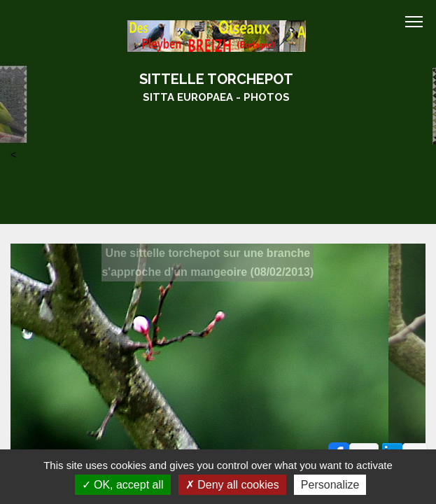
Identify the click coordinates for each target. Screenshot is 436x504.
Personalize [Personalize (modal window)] (330, 485)
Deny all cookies (232, 485)
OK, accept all (123, 485)
